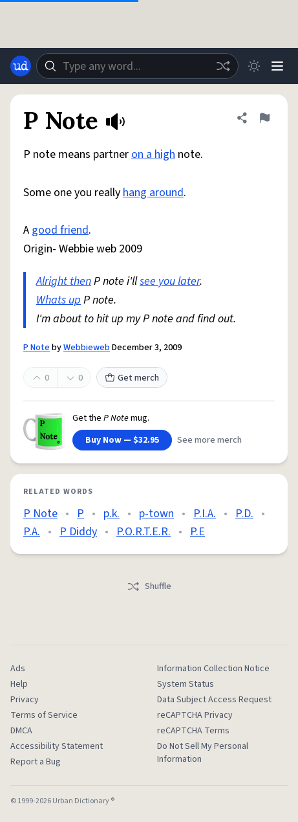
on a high (153, 154)
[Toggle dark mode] (254, 66)
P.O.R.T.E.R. (143, 532)
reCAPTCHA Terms (193, 730)
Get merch (132, 378)
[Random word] (223, 66)
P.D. (244, 513)
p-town (156, 513)
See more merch (209, 440)
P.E (197, 532)
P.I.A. (204, 513)
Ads (17, 668)
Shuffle (149, 586)
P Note (36, 347)
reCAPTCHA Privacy (195, 715)
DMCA (21, 730)
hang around (153, 192)
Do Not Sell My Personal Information (202, 753)
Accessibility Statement (56, 746)
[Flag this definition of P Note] (264, 117)
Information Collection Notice (213, 668)
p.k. (111, 513)
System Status (185, 684)
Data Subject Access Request (214, 699)
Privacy (24, 699)
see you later (170, 281)
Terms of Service (44, 715)
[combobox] (137, 66)
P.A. (31, 532)
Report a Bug (35, 761)
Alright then (63, 281)
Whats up (58, 300)
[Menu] (277, 66)
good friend (60, 230)
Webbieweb (86, 347)
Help (19, 684)
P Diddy (78, 532)
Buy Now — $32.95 (122, 440)
